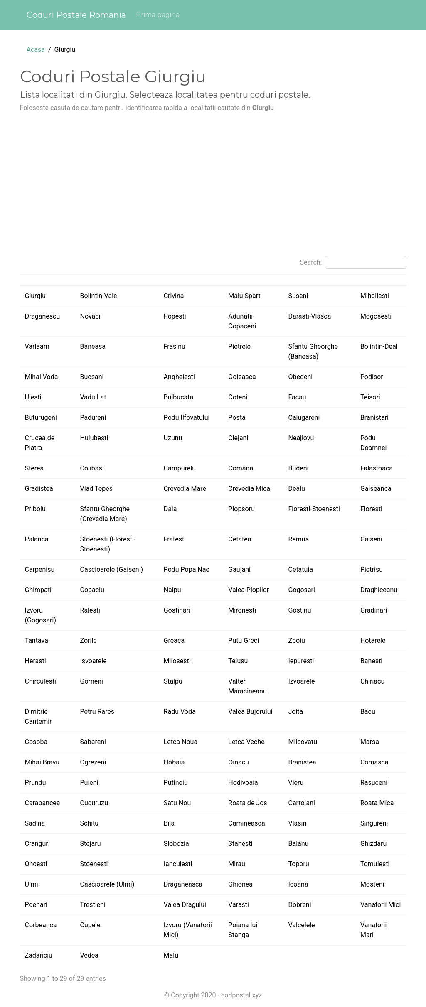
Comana (240, 468)
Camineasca (246, 823)
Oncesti (36, 864)
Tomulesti (375, 864)
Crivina (174, 296)
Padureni (93, 417)
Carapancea (42, 803)
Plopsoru (241, 509)
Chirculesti (40, 681)
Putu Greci (243, 640)
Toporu (298, 864)
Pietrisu (371, 569)
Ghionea (240, 884)
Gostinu (299, 610)
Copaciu (92, 590)
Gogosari (301, 590)
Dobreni (299, 905)
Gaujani (239, 569)
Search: (353, 262)
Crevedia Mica (249, 488)
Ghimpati (38, 590)
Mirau (236, 864)
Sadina (35, 823)
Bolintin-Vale (98, 296)
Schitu (89, 823)
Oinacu (238, 762)
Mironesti (242, 610)
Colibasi (92, 468)
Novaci (90, 316)
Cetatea (239, 539)
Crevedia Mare (185, 488)
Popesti (175, 316)
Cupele (90, 925)
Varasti (238, 905)
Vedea (89, 955)
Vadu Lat (93, 397)
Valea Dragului (185, 905)
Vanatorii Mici (380, 905)
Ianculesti (178, 864)
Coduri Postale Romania (76, 15)
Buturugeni (41, 417)
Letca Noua (180, 742)
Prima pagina (158, 15)
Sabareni (93, 742)
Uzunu (173, 438)
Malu (171, 955)
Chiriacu (372, 681)
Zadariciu (38, 955)
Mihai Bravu (42, 762)
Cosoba (36, 742)
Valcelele (301, 925)
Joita (295, 711)
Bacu (367, 711)
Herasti (35, 661)
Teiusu (238, 661)
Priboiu (35, 509)
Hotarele (373, 640)
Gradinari (373, 610)
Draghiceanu (378, 590)
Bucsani (92, 377)
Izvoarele (301, 681)
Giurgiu (35, 296)
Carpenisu (40, 569)
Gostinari (177, 610)
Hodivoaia (243, 782)
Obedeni (300, 377)
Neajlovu (301, 438)
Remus (298, 539)
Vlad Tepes (96, 488)
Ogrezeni (93, 762)
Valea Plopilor (248, 590)
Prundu (35, 782)
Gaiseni (371, 539)
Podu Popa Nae (186, 569)
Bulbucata (179, 397)
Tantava (36, 640)
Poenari (36, 905)
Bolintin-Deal (379, 346)
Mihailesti (374, 296)
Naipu (172, 590)
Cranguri (37, 844)
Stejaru (90, 844)
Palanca (37, 539)
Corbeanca (41, 925)
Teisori (370, 397)
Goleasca (242, 377)
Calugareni (304, 417)
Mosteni (372, 884)
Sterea (34, 468)
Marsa (369, 742)
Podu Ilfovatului (187, 417)
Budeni (298, 468)
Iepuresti (301, 661)
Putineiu (176, 782)
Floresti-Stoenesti (314, 509)
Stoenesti (94, 864)
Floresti (371, 509)
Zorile (88, 640)
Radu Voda (180, 711)
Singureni (374, 823)
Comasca (374, 762)
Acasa (36, 50)
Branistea (302, 762)
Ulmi (31, 884)
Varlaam (37, 346)
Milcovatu (302, 742)
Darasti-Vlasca (309, 316)
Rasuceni (373, 782)
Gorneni (91, 681)
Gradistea (39, 488)
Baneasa (93, 346)
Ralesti (90, 610)
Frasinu (174, 346)
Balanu (298, 844)
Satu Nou (177, 803)
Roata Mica (377, 803)
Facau (297, 397)
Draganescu (42, 316)
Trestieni (93, 905)
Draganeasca (183, 884)
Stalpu (173, 681)
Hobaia (174, 762)
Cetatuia (300, 569)
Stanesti (240, 844)
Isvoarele (93, 661)
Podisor (371, 377)
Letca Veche (246, 742)
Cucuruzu (94, 803)
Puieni (89, 782)
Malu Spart (244, 296)
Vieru (295, 782)
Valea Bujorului (250, 711)
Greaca (174, 640)
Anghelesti (179, 377)
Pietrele (239, 346)
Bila (169, 823)
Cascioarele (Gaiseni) (111, 569)
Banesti (371, 661)
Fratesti (175, 539)
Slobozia (176, 844)
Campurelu (180, 468)
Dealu (296, 488)
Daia (170, 509)
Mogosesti (376, 316)
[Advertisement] (213, 188)
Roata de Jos (247, 803)
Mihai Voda (41, 377)
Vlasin (297, 823)
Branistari (374, 417)
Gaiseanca (376, 488)
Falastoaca (376, 468)
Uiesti (33, 397)
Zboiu (296, 640)
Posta (236, 417)
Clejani (238, 438)
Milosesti (177, 661)
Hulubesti (94, 438)
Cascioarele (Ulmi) (107, 884)
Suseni (298, 296)
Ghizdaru (373, 844)
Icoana (298, 884)
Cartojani (301, 803)
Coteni (237, 397)
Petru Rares (97, 711)
